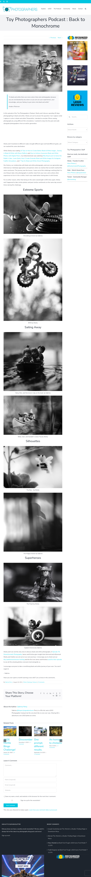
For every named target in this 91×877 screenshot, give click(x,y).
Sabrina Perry (8, 682)
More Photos (71, 163)
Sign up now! (6, 835)
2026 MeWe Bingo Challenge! (9, 744)
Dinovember (25, 739)
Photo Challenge (27, 682)
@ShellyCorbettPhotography (76, 166)
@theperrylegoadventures (25, 710)
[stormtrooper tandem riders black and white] (33, 68)
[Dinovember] (25, 727)
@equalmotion (81, 173)
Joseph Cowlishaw (54, 829)
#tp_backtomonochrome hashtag (14, 660)
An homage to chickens (55, 741)
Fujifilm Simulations (10, 161)
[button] (85, 8)
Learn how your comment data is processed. (43, 810)
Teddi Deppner (52, 850)
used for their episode (55, 660)
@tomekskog (71, 179)
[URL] (30, 790)
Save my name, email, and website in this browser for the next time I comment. (30, 796)
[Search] (69, 117)
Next (59, 38)
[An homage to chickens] (55, 727)
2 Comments (53, 746)
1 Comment (37, 754)
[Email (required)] (30, 785)
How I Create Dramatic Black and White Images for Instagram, (41, 158)
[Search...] (77, 117)
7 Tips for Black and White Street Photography (35, 161)
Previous (53, 38)
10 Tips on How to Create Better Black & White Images (38, 151)
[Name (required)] (30, 779)
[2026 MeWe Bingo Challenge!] (10, 727)
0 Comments (41, 682)
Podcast (35, 682)
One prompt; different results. (39, 744)
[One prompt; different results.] (40, 727)
